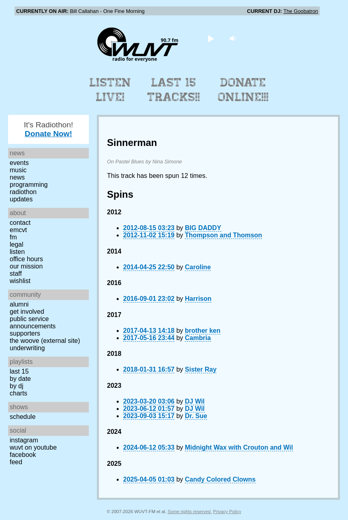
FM (13, 237)
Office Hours (26, 259)
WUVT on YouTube (33, 447)
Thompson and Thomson (223, 235)
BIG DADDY (203, 227)
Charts (18, 393)
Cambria (198, 337)
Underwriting (27, 348)
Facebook (23, 454)
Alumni (19, 304)
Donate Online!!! (243, 89)
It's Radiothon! (48, 129)
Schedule (23, 416)
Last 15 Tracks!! (173, 89)
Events (19, 162)
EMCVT (18, 229)
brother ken (202, 330)
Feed (16, 462)
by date (20, 378)
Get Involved (27, 311)
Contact (20, 222)
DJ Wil (195, 401)
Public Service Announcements (33, 322)
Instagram (24, 440)
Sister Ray (200, 369)
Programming (29, 184)
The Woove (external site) (45, 340)
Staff (16, 273)
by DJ (16, 386)
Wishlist (20, 280)
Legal (16, 244)
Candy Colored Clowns (220, 479)
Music (18, 170)
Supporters (25, 333)
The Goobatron (300, 11)
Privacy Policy (227, 511)
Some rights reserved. (190, 511)
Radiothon (23, 191)
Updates (21, 199)
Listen (17, 251)
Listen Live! (110, 89)
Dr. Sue (196, 415)
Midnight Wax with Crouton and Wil (239, 447)
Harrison (198, 298)
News (17, 177)
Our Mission (26, 266)
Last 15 (19, 371)
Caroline (198, 267)
